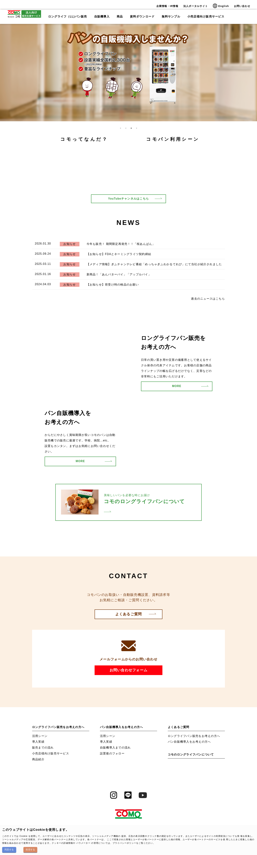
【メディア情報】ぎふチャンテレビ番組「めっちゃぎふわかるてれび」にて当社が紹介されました (154, 264)
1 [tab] (120, 128)
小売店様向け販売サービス (205, 14)
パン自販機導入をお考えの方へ (121, 727)
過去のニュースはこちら (208, 298)
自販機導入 (102, 14)
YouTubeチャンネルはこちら (128, 198)
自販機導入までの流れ (115, 747)
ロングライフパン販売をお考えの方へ (58, 727)
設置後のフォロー (112, 753)
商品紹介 (38, 759)
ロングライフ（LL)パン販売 (67, 14)
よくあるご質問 (128, 614)
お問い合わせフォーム (128, 670)
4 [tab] (136, 128)
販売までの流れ (43, 747)
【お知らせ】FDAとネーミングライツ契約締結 (119, 254)
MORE (176, 386)
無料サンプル (171, 14)
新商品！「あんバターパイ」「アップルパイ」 (119, 274)
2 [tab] (126, 128)
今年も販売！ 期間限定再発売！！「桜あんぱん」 (121, 243)
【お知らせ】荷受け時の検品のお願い (113, 284)
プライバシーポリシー (124, 843)
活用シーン (39, 735)
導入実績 (38, 741)
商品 (120, 14)
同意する (9, 849)
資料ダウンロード (142, 14)
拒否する (30, 849)
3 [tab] (131, 128)
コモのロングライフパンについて (191, 754)
